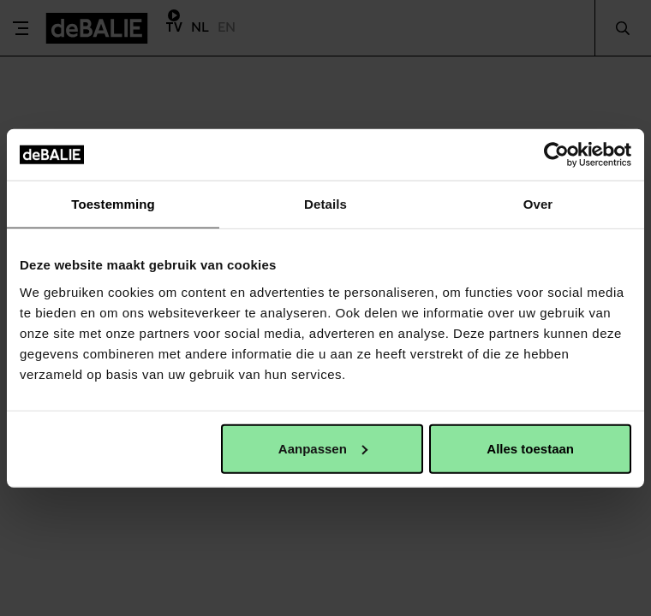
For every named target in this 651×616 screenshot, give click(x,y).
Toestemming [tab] (113, 204)
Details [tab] (325, 204)
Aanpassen (322, 448)
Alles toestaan (530, 448)
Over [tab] (538, 204)
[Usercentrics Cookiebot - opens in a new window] (556, 155)
